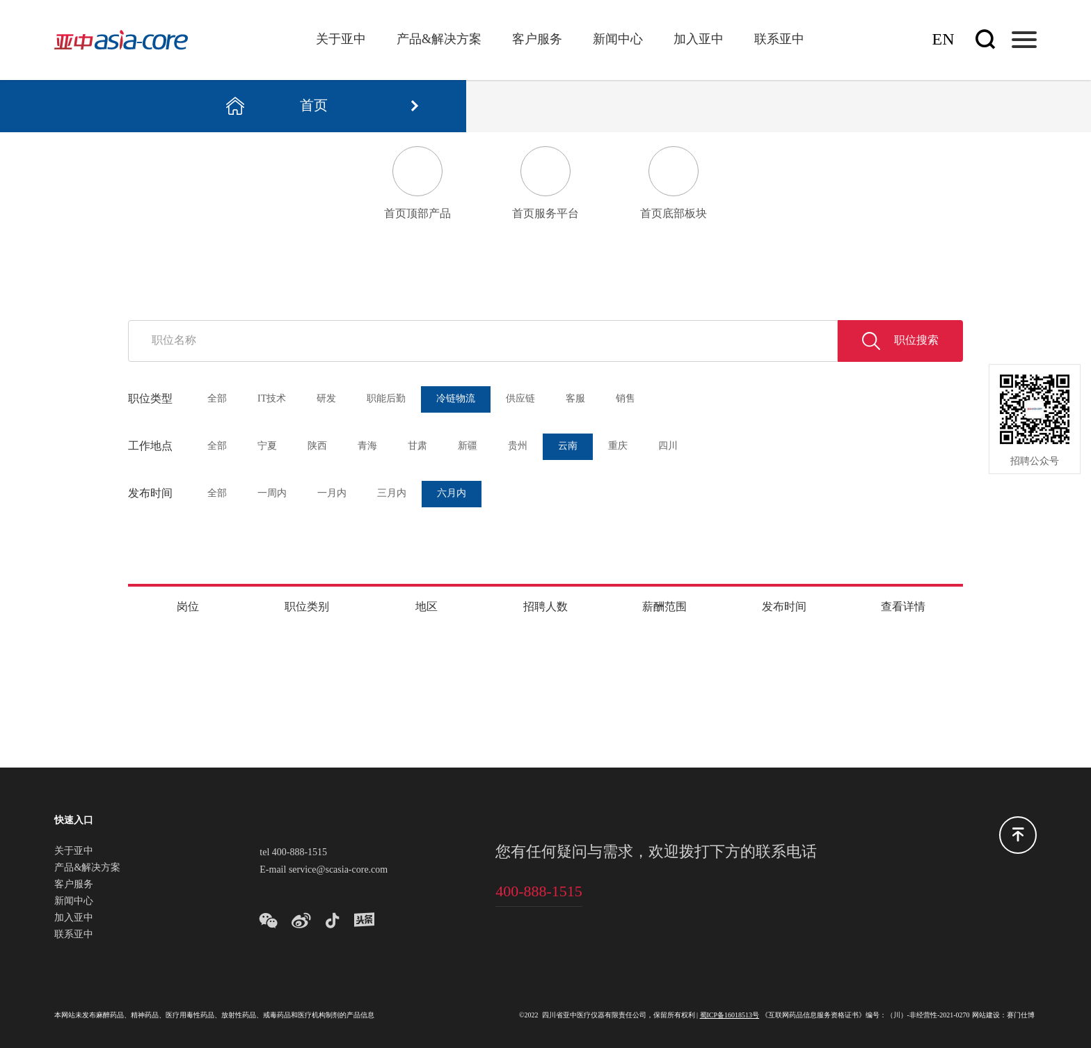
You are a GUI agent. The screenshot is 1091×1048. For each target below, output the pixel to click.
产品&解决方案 (439, 40)
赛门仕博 (1021, 1015)
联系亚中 (779, 40)
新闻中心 (618, 40)
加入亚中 (699, 40)
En (943, 40)
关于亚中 (341, 40)
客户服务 (537, 40)
